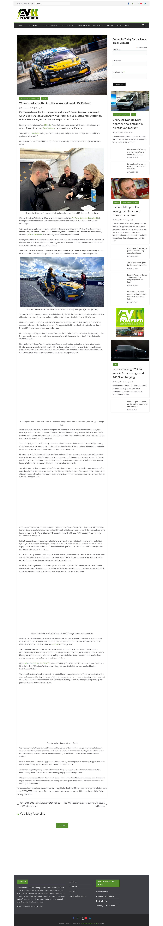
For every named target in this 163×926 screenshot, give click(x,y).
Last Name (117, 60)
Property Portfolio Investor (106, 906)
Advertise (73, 887)
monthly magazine (32, 890)
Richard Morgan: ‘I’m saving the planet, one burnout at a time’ (127, 211)
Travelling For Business (105, 896)
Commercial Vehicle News (121, 115)
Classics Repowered (84, 25)
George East (40, 108)
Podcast (119, 25)
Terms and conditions (78, 896)
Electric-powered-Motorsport (29, 98)
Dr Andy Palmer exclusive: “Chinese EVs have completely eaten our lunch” (137, 278)
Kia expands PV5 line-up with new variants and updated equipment (136, 151)
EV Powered (56, 644)
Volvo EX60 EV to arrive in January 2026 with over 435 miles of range (38, 804)
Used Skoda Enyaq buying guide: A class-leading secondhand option (137, 250)
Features (44, 98)
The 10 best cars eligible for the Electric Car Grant (136, 264)
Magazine (110, 25)
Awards (127, 25)
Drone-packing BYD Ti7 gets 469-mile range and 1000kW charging (128, 373)
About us (73, 882)
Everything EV (32, 25)
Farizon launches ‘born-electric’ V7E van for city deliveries (136, 166)
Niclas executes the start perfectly (37, 663)
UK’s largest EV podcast (47, 893)
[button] (23, 26)
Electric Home (101, 901)
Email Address (119, 72)
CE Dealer (47, 125)
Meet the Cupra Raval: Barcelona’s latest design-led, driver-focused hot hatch (137, 295)
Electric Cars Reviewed (50, 25)
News (20, 25)
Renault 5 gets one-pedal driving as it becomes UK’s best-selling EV (137, 404)
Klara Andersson (49, 128)
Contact (73, 891)
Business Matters (102, 891)
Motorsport (97, 25)
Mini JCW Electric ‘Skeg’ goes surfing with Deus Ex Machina (85, 804)
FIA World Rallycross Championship (85, 218)
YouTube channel (36, 896)
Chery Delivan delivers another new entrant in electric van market (128, 124)
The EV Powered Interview (130, 202)
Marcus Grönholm (35, 234)
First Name (117, 49)
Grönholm (35, 133)
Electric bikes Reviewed (67, 25)
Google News (38, 906)
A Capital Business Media (89, 923)
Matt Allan (129, 132)
